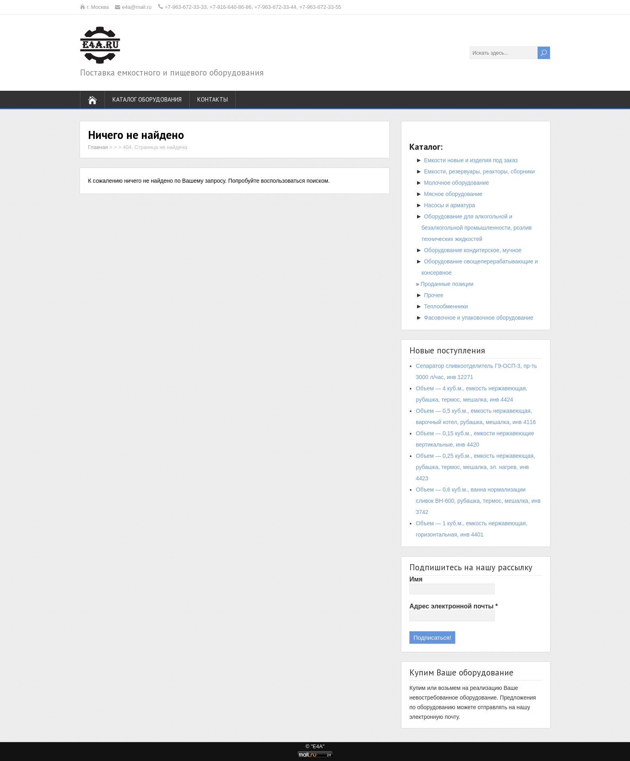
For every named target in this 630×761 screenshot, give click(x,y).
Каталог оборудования (147, 99)
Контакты (212, 99)
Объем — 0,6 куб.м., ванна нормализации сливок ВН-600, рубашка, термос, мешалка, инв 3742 (478, 500)
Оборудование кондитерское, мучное (473, 250)
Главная (98, 147)
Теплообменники (446, 306)
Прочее (433, 295)
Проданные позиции (447, 284)
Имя (416, 579)
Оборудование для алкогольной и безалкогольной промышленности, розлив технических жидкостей (476, 227)
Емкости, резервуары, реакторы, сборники (479, 171)
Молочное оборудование (456, 183)
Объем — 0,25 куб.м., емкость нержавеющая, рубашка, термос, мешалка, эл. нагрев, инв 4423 (475, 467)
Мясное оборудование (453, 194)
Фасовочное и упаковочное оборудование (478, 317)
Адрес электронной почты (453, 606)
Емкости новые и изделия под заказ (471, 160)
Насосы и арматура (449, 205)
